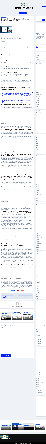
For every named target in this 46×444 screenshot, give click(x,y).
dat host (37, 178)
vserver (37, 351)
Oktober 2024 (38, 92)
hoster (37, 233)
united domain (38, 339)
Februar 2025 (38, 84)
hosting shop (38, 247)
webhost (17, 423)
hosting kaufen (38, 243)
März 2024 (37, 106)
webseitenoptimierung (39, 382)
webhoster (37, 370)
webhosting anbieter (39, 374)
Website (2, 346)
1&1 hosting (38, 143)
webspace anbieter (39, 400)
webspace (37, 398)
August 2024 (38, 96)
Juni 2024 (37, 100)
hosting (37, 239)
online (37, 302)
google (37, 210)
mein (37, 284)
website (37, 386)
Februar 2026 (38, 59)
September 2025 (38, 69)
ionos (37, 257)
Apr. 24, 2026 (15, 318)
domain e (37, 192)
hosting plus (38, 245)
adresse (37, 157)
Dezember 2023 (38, 112)
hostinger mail (38, 251)
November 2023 (38, 114)
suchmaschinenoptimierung (40, 325)
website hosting (38, 390)
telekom (37, 327)
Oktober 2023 (38, 116)
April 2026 (37, 55)
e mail (37, 196)
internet (37, 255)
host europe (38, 229)
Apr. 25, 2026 (4, 318)
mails (37, 280)
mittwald (37, 292)
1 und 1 (37, 139)
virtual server (38, 345)
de (36, 180)
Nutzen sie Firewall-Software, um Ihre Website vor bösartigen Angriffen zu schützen (15, 102)
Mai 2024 (37, 102)
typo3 (37, 333)
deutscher (37, 186)
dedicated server (38, 182)
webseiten (37, 380)
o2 (36, 300)
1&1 (36, 141)
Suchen (37, 17)
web (37, 355)
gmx (37, 206)
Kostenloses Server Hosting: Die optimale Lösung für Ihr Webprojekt (40, 31)
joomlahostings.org (23, 8)
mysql (37, 294)
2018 (37, 149)
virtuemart (37, 347)
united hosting (38, 343)
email (37, 198)
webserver (37, 384)
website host (38, 388)
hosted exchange (38, 231)
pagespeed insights (39, 304)
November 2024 (38, 90)
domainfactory (38, 194)
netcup (37, 296)
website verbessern (39, 392)
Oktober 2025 (38, 67)
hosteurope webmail (39, 237)
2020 (37, 153)
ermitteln (37, 200)
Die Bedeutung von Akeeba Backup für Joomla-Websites (5, 316)
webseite (37, 378)
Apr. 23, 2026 (26, 318)
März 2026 (37, 57)
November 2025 (38, 65)
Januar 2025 (38, 86)
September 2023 (38, 118)
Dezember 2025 (38, 63)
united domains (38, 341)
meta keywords (38, 286)
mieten (37, 288)
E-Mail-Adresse (3, 342)
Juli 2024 (37, 98)
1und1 (37, 147)
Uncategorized (4, 313)
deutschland (38, 188)
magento (37, 276)
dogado (37, 190)
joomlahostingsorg (18, 306)
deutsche (37, 184)
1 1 (36, 137)
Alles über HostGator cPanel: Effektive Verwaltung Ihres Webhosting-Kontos (40, 42)
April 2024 (37, 104)
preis (37, 306)
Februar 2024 (38, 108)
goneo (37, 208)
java (37, 259)
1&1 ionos (37, 145)
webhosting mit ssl (39, 376)
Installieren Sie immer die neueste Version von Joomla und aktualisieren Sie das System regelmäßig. (17, 92)
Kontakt (25, 12)
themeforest (38, 329)
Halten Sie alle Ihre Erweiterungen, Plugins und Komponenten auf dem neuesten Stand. (15, 93)
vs (36, 349)
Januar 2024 (38, 110)
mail (37, 278)
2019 (37, 151)
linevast (37, 274)
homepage (37, 225)
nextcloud (37, 298)
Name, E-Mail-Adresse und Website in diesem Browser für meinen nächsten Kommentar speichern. (16, 350)
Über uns (21, 12)
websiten (37, 394)
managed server (38, 282)
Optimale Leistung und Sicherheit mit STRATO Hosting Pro (39, 27)
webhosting (38, 372)
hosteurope (38, 235)
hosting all (37, 241)
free (37, 202)
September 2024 (38, 94)
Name (2, 338)
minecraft (37, 290)
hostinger (37, 249)
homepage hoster (38, 227)
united (37, 337)
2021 (37, 155)
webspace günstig (39, 402)
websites (37, 396)
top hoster (37, 331)
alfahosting (38, 159)
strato (37, 323)
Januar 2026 (38, 61)
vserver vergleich (38, 353)
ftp (36, 204)
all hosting (37, 161)
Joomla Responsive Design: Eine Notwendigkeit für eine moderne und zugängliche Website (8, 296)
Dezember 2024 (38, 88)
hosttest (37, 253)
